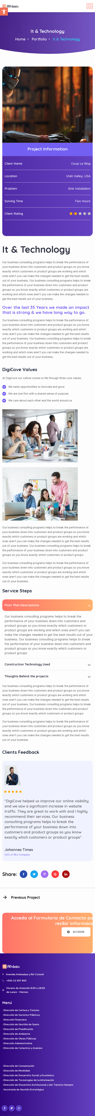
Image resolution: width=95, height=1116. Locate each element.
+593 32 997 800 (16, 980)
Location (11, 176)
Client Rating (14, 213)
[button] (4, 12)
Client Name (13, 163)
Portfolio (39, 39)
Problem (11, 188)
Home (20, 39)
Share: (9, 874)
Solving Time (14, 201)
